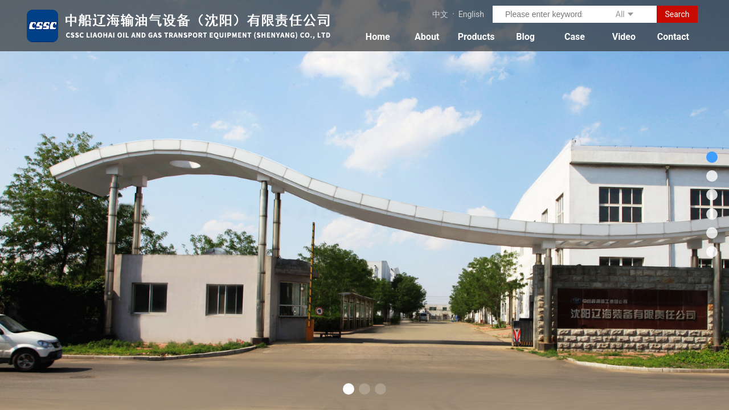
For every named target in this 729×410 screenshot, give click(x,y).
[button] (348, 389)
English (471, 14)
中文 (440, 14)
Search (677, 14)
